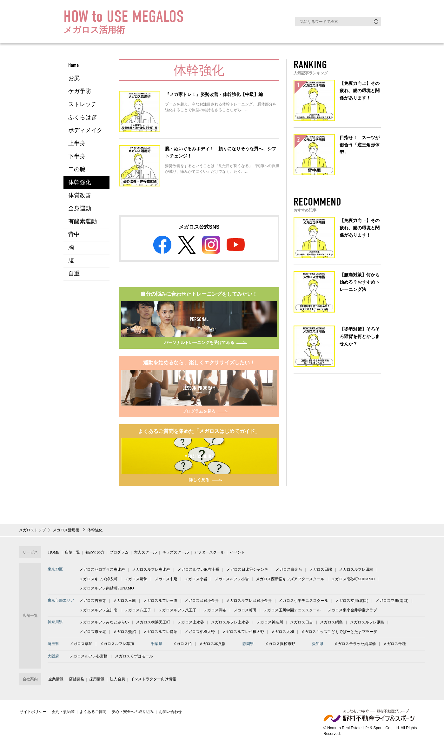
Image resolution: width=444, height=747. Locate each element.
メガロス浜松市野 (280, 645)
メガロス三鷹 (124, 602)
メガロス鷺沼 (124, 633)
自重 (74, 273)
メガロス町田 (245, 611)
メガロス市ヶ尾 (92, 633)
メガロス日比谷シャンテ (247, 571)
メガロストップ (32, 531)
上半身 (76, 143)
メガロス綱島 (331, 623)
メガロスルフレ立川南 (98, 611)
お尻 (74, 78)
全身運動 (79, 208)
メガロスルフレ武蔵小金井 (249, 602)
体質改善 (79, 195)
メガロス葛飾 (135, 580)
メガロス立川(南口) (391, 602)
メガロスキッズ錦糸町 (98, 580)
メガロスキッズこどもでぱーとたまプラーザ (339, 633)
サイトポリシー (32, 713)
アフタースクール (200, 553)
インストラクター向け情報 (147, 680)
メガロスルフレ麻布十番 (198, 571)
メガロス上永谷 (190, 623)
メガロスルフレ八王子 (177, 611)
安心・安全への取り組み (128, 713)
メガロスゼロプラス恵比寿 (102, 571)
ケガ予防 (79, 91)
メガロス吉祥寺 (92, 602)
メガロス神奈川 (269, 623)
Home (73, 65)
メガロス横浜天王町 (153, 623)
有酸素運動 (82, 221)
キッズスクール (168, 553)
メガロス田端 (320, 571)
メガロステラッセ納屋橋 (355, 645)
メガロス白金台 (288, 571)
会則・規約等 (61, 713)
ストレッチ (82, 104)
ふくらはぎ (82, 117)
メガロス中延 (166, 580)
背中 (74, 234)
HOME (53, 553)
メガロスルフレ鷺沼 (160, 633)
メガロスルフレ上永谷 (230, 623)
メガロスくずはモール (134, 657)
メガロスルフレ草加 (117, 645)
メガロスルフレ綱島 (367, 623)
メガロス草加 (81, 645)
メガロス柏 (182, 645)
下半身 (76, 156)
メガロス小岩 (195, 580)
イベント (227, 553)
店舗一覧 (70, 553)
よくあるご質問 (89, 713)
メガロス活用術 (66, 531)
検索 (376, 21)
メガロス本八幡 (212, 645)
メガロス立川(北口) (351, 602)
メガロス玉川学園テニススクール (292, 611)
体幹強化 (79, 182)
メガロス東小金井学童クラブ (352, 611)
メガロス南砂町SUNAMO (352, 580)
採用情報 (93, 680)
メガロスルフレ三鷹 (160, 602)
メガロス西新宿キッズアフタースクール (290, 580)
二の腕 (76, 169)
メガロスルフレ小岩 (232, 580)
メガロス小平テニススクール (303, 602)
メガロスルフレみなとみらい (104, 623)
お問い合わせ (164, 713)
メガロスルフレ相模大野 (243, 633)
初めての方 (91, 553)
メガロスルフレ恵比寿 (151, 571)
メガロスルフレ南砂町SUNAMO (106, 589)
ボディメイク (85, 130)
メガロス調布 (214, 611)
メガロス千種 (394, 645)
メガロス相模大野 (199, 633)
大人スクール (139, 553)
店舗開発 (74, 680)
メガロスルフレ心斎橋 (89, 657)
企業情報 (55, 680)
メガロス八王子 (137, 611)
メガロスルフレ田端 (356, 571)
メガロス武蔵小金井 (201, 602)
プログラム (114, 553)
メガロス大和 (282, 633)
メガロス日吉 (301, 623)
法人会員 (112, 680)
